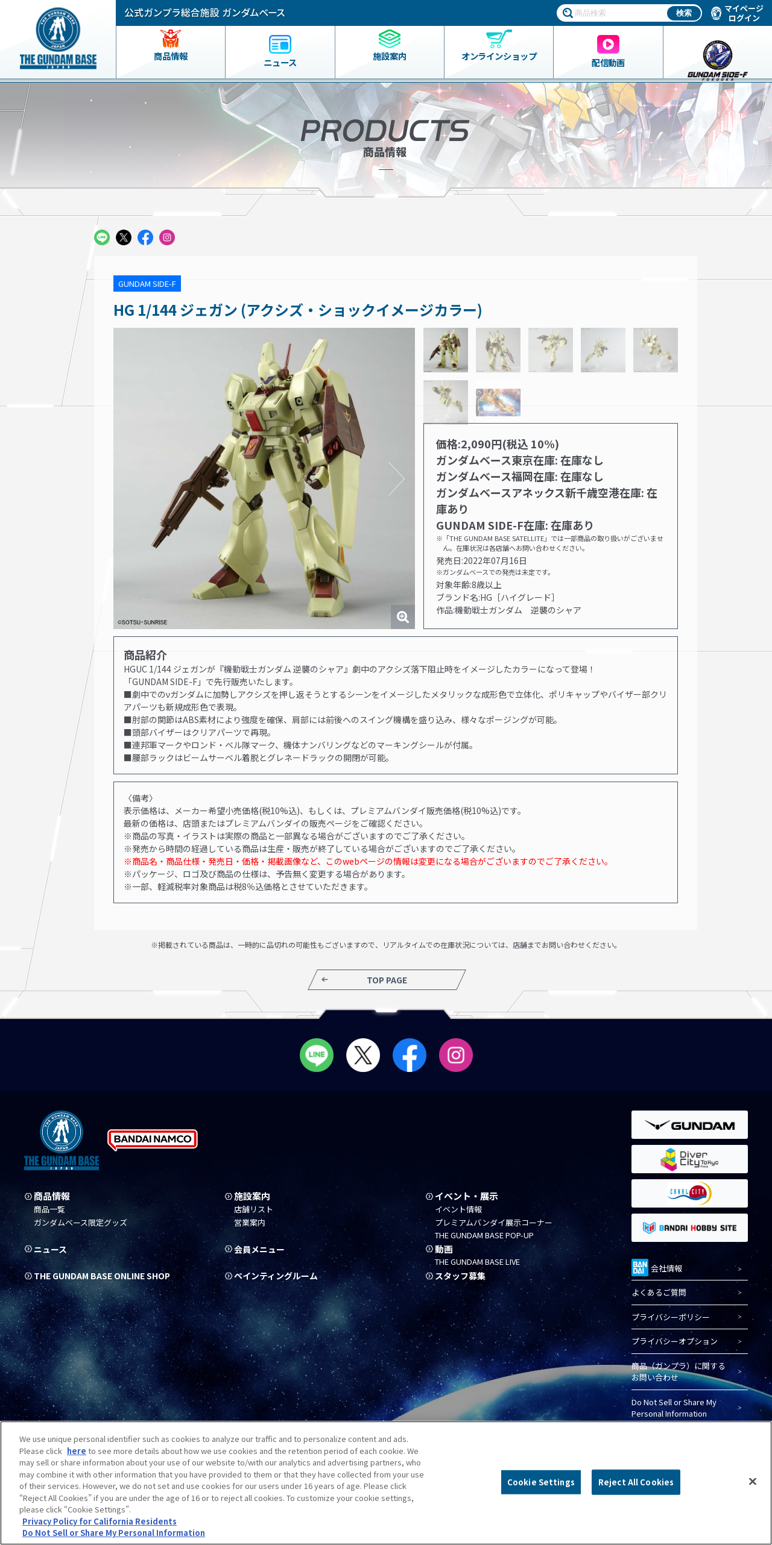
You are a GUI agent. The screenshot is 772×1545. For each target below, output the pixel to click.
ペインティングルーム (279, 1275)
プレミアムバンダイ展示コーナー (493, 1222)
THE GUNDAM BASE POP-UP (484, 1235)
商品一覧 (49, 1209)
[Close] (752, 1481)
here (76, 1450)
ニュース (51, 1249)
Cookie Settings (541, 1482)
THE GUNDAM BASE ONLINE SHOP (107, 1275)
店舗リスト (253, 1209)
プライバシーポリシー (670, 1317)
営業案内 (249, 1222)
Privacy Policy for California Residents (99, 1521)
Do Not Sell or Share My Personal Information (674, 1408)
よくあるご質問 (658, 1293)
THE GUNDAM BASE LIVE (477, 1262)
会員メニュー (261, 1249)
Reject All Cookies (636, 1482)
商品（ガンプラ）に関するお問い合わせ (678, 1372)
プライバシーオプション (674, 1341)
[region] (386, 1483)
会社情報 (656, 1266)
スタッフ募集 (462, 1275)
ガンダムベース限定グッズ (80, 1222)
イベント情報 (458, 1209)
